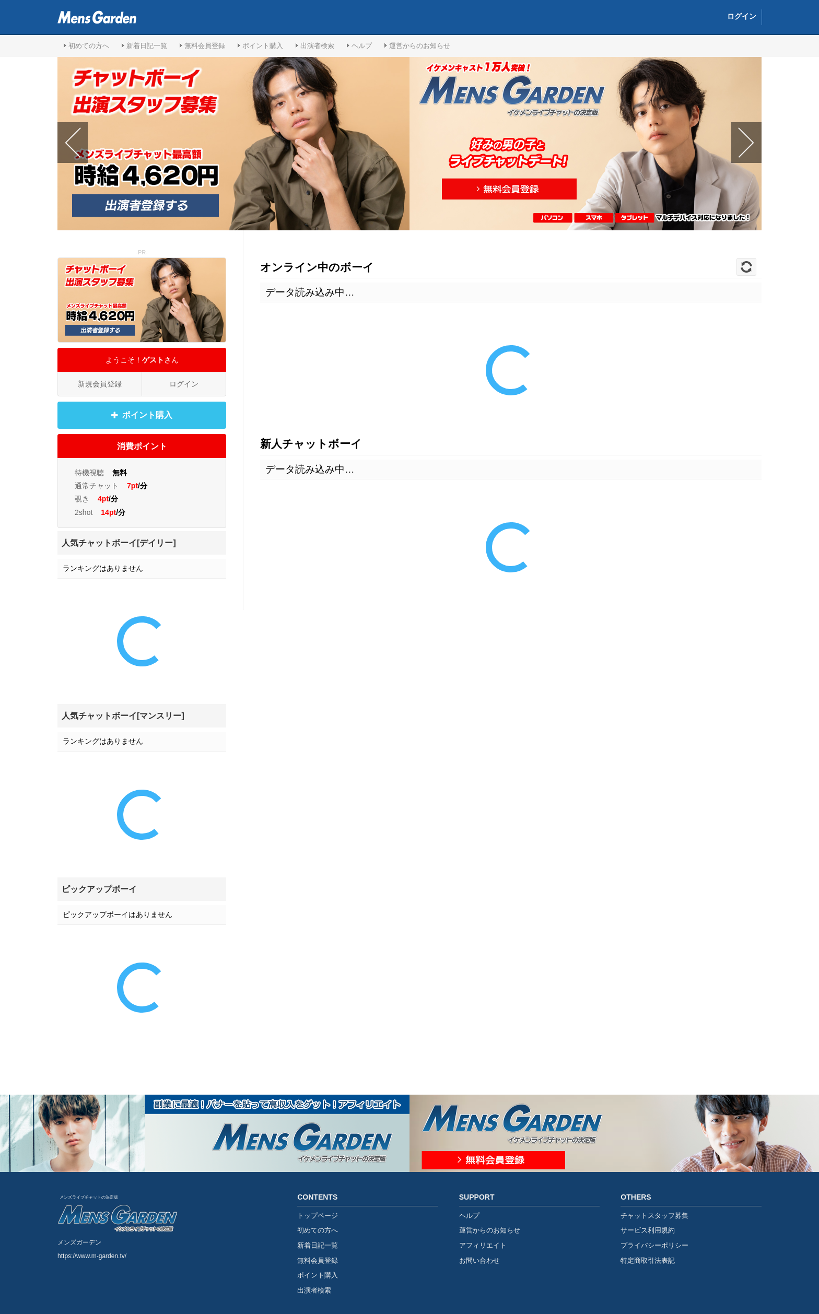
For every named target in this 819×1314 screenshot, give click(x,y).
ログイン (741, 16)
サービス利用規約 (648, 1230)
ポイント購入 (260, 46)
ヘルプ (359, 46)
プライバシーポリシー (654, 1245)
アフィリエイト (483, 1245)
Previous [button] (72, 142)
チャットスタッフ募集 (654, 1215)
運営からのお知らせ (417, 46)
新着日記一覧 (144, 46)
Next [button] (746, 142)
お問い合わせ (479, 1260)
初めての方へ (86, 46)
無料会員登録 (202, 46)
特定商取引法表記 (648, 1260)
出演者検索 (315, 46)
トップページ (317, 1215)
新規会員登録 (100, 384)
